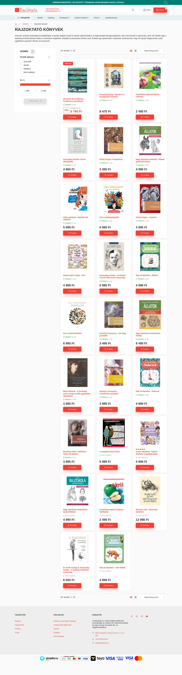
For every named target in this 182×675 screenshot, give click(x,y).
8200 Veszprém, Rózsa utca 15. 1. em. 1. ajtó (110, 634)
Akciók (26, 65)
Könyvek (25, 24)
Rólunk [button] (96, 18)
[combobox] (101, 10)
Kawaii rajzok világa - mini (74, 275)
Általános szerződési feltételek (65, 621)
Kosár (17, 632)
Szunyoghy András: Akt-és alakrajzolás (74, 160)
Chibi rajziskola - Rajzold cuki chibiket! (75, 218)
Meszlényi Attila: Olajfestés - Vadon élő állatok (75, 453)
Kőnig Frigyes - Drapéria (146, 217)
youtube (146, 616)
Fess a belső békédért (72, 333)
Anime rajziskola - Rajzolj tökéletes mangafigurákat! (147, 453)
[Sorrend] (154, 50)
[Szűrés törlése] (33, 51)
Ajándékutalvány (111, 18)
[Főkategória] (16, 24)
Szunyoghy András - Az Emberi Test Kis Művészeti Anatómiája (112, 276)
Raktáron (27, 69)
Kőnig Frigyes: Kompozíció (110, 159)
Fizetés (56, 629)
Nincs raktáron (29, 72)
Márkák (40, 18)
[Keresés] (133, 10)
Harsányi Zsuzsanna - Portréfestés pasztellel (108, 392)
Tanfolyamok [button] (64, 18)
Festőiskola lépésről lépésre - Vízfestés (148, 95)
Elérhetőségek (59, 636)
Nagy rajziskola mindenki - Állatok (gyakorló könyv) (150, 160)
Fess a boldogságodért (109, 217)
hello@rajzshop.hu (52, 11)
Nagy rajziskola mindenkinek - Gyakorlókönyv (75, 511)
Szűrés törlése (34, 101)
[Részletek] (108, 467)
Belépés (18, 621)
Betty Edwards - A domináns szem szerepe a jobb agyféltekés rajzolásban (76, 393)
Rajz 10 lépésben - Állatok (147, 275)
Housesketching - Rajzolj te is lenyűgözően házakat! (112, 95)
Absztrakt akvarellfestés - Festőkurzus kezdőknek (74, 100)
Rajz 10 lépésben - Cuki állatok (112, 568)
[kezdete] (27, 90)
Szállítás (57, 632)
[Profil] (147, 10)
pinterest (141, 616)
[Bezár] (165, 2)
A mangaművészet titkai (109, 452)
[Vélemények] (141, 449)
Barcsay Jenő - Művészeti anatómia (146, 511)
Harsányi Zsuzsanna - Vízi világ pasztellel (112, 334)
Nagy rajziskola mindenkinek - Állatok (148, 334)
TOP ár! (68, 63)
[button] (23, 17)
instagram (136, 616)
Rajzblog (51, 18)
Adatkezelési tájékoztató (62, 625)
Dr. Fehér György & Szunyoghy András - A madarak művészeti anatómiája (76, 570)
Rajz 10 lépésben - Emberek (147, 391)
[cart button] (160, 10)
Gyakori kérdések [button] (81, 18)
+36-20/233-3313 (52, 9)
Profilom (18, 629)
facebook (131, 616)
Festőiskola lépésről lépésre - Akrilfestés (111, 511)
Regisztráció (19, 625)
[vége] (43, 90)
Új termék (27, 62)
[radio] (136, 51)
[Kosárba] (72, 117)
